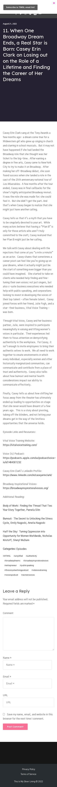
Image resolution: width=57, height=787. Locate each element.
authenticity (32, 556)
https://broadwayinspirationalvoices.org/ (26, 488)
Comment (8, 612)
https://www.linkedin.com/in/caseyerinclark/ (28, 475)
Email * (7, 676)
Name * (7, 657)
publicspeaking (27, 565)
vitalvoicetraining (40, 570)
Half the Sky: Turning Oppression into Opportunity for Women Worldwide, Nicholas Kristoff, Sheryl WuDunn (27, 535)
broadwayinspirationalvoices (36, 560)
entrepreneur (11, 565)
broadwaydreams (13, 560)
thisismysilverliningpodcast (17, 570)
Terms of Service (28, 774)
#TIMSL (7, 556)
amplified (19, 556)
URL (5, 695)
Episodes (21, 549)
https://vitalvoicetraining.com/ (20, 445)
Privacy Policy (28, 769)
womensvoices (28, 574)
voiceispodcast (12, 574)
